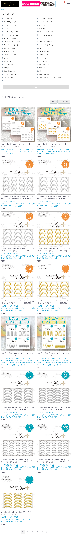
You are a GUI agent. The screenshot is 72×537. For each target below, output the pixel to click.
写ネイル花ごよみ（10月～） (13, 32)
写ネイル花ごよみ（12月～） (13, 35)
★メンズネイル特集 (10, 38)
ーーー (6, 81)
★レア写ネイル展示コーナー (47, 18)
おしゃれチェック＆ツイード (13, 25)
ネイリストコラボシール (45, 41)
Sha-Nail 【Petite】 (44, 48)
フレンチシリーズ (43, 38)
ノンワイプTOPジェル (45, 35)
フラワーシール (8, 58)
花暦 (39, 71)
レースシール (42, 61)
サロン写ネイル (8, 77)
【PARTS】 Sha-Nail (10, 55)
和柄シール (41, 28)
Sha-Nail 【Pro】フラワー (12, 45)
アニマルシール (43, 68)
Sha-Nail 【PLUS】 (9, 51)
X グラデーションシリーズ (12, 41)
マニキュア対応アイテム (11, 74)
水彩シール (7, 61)
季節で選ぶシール (9, 71)
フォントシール (8, 64)
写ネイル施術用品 (43, 74)
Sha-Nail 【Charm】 (10, 48)
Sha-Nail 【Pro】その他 (45, 45)
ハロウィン (41, 25)
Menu (69, 2)
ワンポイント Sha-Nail (45, 22)
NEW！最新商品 (9, 18)
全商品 (2, 9)
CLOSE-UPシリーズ (10, 22)
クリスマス (7, 28)
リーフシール (42, 58)
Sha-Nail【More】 (43, 51)
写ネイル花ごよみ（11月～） (47, 32)
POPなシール (8, 68)
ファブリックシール (44, 64)
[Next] (48, 532)
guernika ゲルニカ (43, 55)
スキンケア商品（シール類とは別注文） (50, 77)
